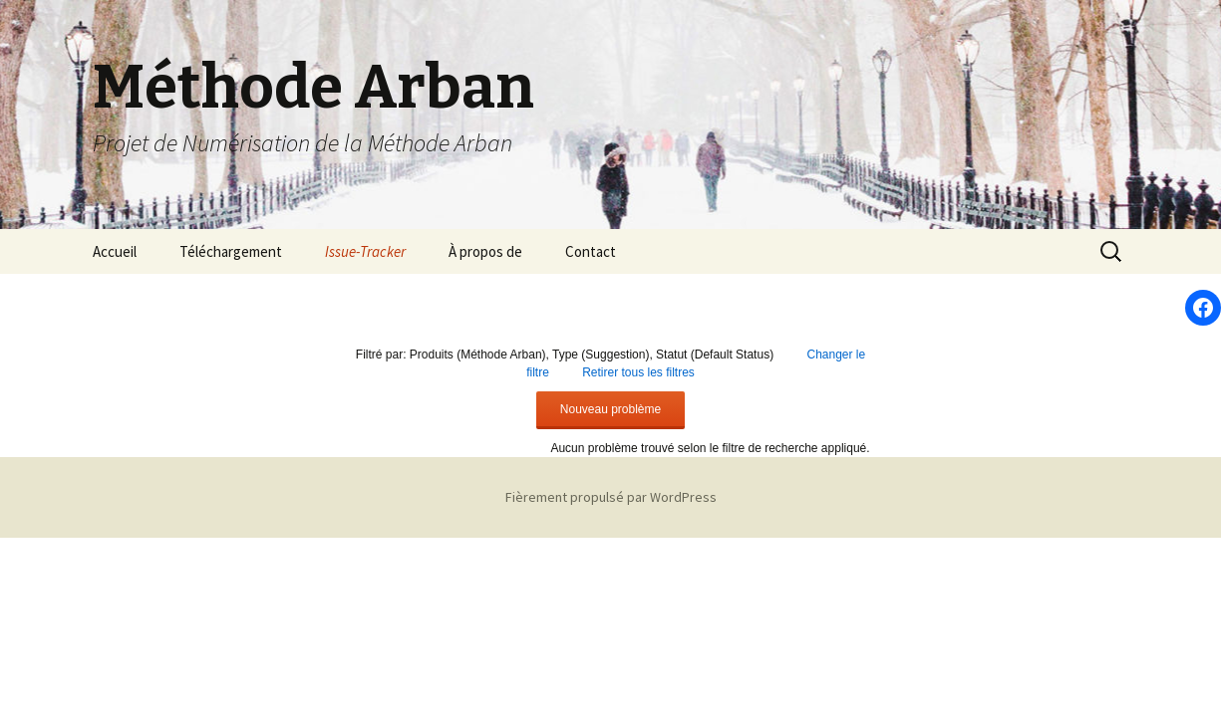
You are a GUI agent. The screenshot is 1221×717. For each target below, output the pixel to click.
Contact (590, 251)
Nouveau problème (610, 409)
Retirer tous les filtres (638, 372)
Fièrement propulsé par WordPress (611, 497)
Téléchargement (230, 251)
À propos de (485, 251)
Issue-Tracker (365, 251)
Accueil (115, 251)
